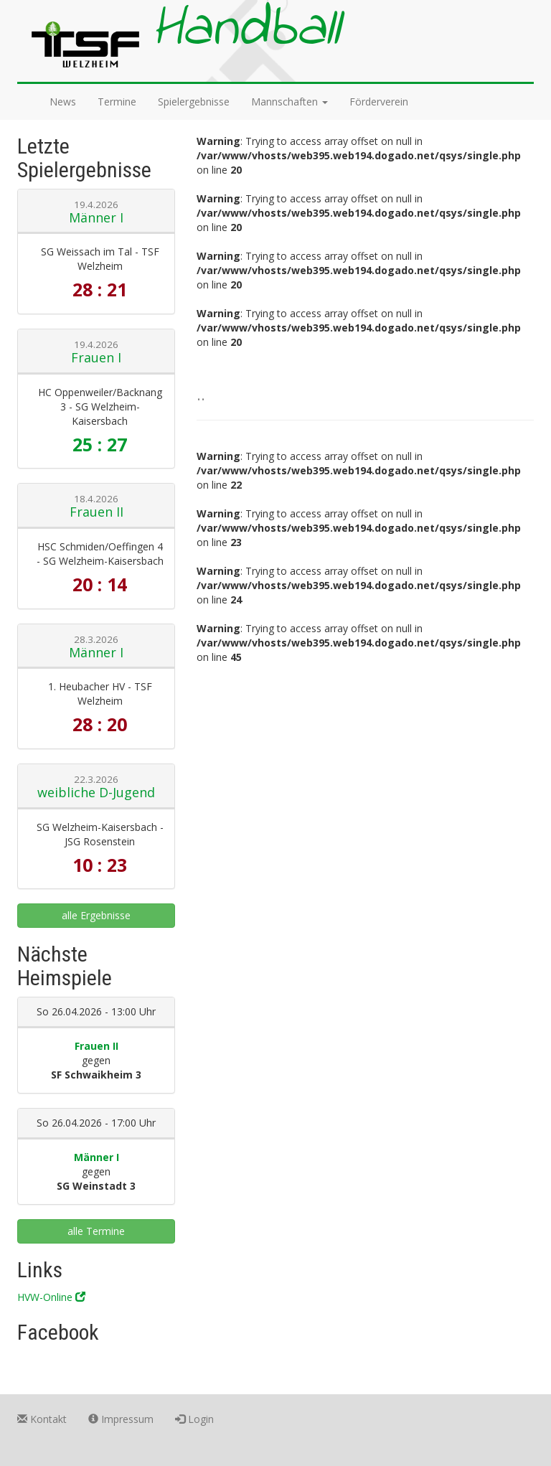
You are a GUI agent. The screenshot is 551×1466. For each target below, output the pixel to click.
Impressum (121, 1419)
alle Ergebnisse (96, 915)
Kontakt (42, 1419)
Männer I (96, 217)
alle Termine (96, 1231)
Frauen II (96, 511)
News (63, 101)
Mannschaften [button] (289, 101)
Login (194, 1419)
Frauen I (96, 357)
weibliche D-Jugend (96, 792)
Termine (117, 101)
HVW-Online (51, 1297)
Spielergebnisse (194, 101)
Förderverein (378, 101)
